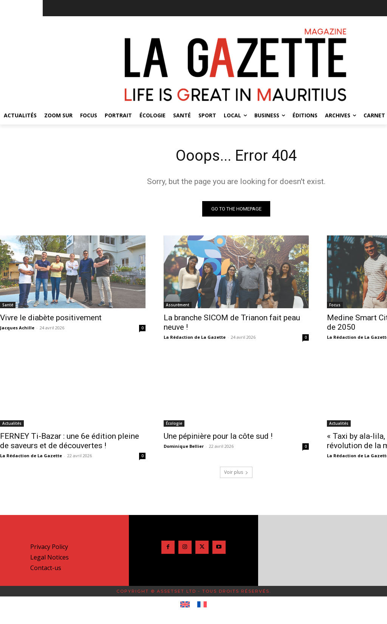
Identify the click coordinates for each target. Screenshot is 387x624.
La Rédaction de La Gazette (195, 337)
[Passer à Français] (202, 604)
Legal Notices (49, 557)
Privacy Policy (49, 547)
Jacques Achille (17, 327)
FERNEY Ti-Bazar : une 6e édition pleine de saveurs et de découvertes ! (69, 441)
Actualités (12, 423)
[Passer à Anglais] (185, 604)
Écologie (174, 423)
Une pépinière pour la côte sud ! (218, 436)
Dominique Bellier (184, 446)
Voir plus (236, 472)
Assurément (177, 304)
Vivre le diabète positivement (51, 317)
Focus (335, 304)
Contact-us (45, 568)
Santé (7, 304)
